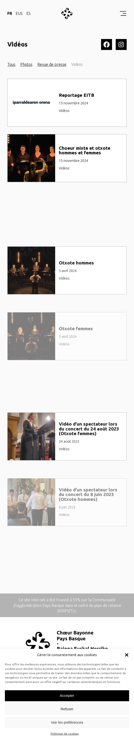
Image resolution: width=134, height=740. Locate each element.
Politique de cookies (65, 733)
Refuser (67, 709)
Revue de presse (51, 64)
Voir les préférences (67, 722)
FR (9, 13)
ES (28, 13)
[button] (126, 654)
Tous (11, 64)
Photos (26, 64)
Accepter (67, 695)
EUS (19, 13)
